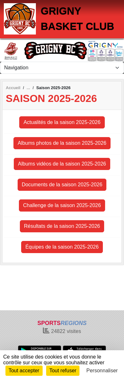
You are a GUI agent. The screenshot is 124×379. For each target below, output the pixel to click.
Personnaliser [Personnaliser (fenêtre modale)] (102, 370)
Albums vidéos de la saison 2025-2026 (62, 163)
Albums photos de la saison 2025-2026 (62, 143)
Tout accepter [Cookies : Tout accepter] (24, 370)
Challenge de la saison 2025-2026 (62, 205)
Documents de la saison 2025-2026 (62, 184)
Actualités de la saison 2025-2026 (61, 122)
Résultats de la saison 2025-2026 (62, 226)
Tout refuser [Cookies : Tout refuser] (62, 370)
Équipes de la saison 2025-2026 (62, 247)
